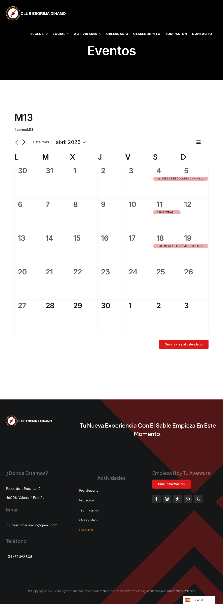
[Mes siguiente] (23, 142)
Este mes (41, 142)
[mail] (188, 499)
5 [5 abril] (186, 170)
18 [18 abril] (160, 238)
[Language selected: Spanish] (199, 600)
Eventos (20, 130)
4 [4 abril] (158, 170)
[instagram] (167, 499)
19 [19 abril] (187, 238)
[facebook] (156, 499)
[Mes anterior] (16, 142)
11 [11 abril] (159, 204)
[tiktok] (177, 499)
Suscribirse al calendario (184, 344)
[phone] (198, 499)
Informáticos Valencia (180, 591)
